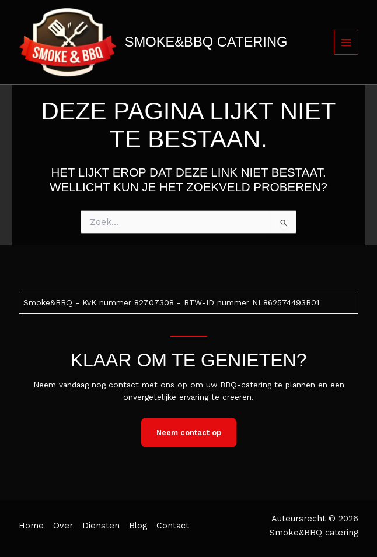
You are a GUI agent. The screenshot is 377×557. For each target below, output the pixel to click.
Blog (138, 525)
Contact (172, 525)
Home (31, 525)
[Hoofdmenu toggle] (346, 42)
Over (63, 525)
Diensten (101, 525)
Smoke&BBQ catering (206, 42)
